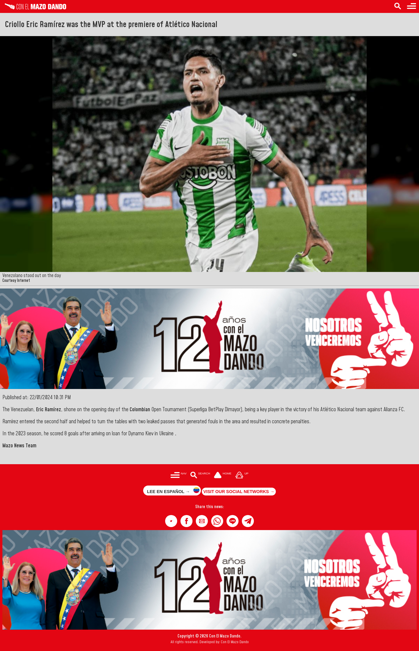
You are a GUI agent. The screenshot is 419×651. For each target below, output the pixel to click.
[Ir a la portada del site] (222, 475)
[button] (171, 521)
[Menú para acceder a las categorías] (178, 475)
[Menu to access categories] (411, 6)
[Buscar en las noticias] (200, 475)
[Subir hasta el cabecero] (242, 475)
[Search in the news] (398, 6)
